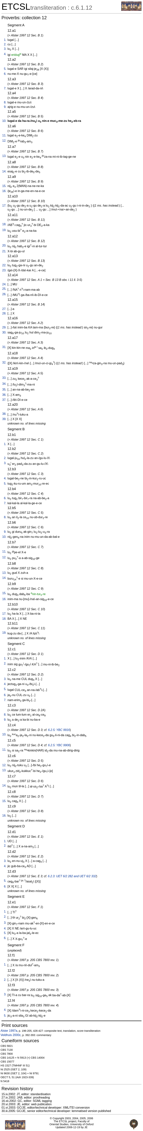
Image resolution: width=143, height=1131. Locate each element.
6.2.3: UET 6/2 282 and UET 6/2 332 (72, 876)
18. (4, 224)
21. (4, 251)
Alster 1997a (9, 1030)
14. (4, 171)
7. (5, 88)
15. (4, 186)
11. (4, 135)
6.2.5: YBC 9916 (59, 729)
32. (4, 362)
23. (4, 270)
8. (5, 102)
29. (4, 327)
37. (4, 399)
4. (5, 54)
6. (5, 73)
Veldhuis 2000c (11, 1035)
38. (4, 413)
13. (4, 155)
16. (4, 191)
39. (4, 419)
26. (4, 294)
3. (5, 48)
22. (4, 265)
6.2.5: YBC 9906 (59, 745)
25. (4, 288)
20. (4, 245)
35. (4, 389)
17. (4, 205)
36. (4, 394)
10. (4, 120)
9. (5, 106)
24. (4, 284)
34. (4, 383)
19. (4, 230)
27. (4, 309)
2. (5, 44)
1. (5, 39)
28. (4, 313)
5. (5, 68)
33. (4, 377)
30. (4, 332)
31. (4, 347)
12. (4, 140)
